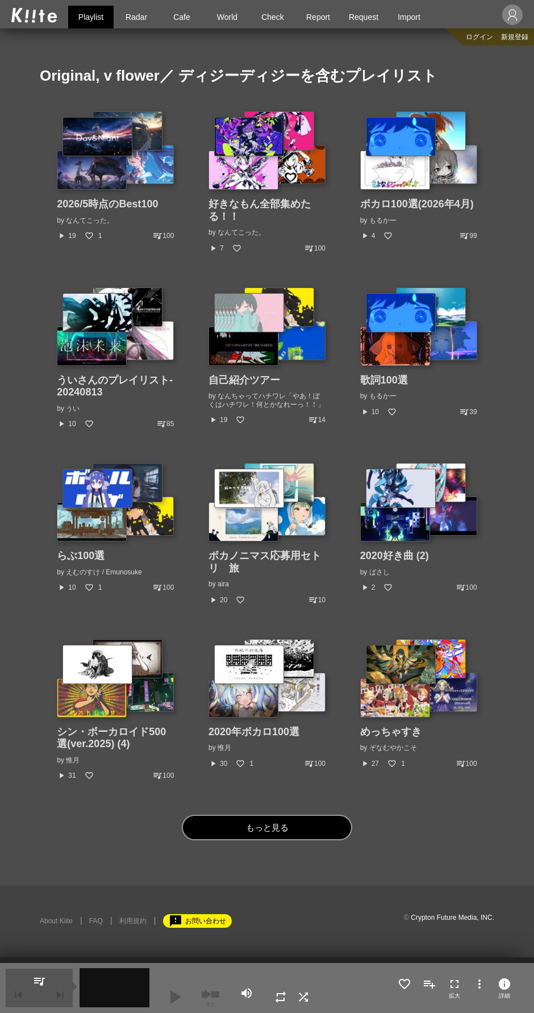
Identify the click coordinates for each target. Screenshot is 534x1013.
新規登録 (514, 37)
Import (409, 17)
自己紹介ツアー (244, 380)
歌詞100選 (384, 380)
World (227, 17)
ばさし (379, 572)
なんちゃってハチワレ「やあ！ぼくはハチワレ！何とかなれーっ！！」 (266, 400)
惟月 (73, 760)
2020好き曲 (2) (394, 555)
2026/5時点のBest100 (107, 204)
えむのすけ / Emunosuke (103, 572)
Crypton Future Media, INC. (452, 918)
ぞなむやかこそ (393, 748)
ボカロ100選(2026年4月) (417, 204)
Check (272, 17)
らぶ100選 (81, 555)
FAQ (96, 921)
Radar (136, 17)
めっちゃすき (391, 731)
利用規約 (133, 921)
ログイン (479, 37)
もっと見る (267, 827)
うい (73, 408)
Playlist (90, 17)
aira (223, 584)
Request (363, 17)
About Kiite (56, 921)
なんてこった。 (90, 220)
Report (318, 17)
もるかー (383, 220)
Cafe (181, 17)
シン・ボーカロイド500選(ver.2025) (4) (111, 738)
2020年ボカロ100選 (253, 731)
